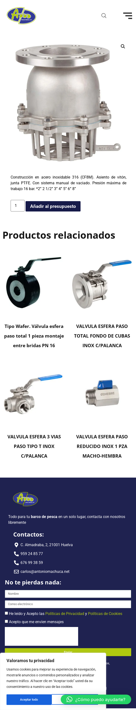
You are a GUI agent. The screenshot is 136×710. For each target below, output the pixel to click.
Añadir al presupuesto (53, 206)
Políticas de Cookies (105, 613)
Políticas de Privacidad (64, 613)
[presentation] (41, 636)
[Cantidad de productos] (18, 205)
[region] (53, 682)
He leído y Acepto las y (65, 613)
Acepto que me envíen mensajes (36, 621)
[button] (123, 46)
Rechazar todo (30, 700)
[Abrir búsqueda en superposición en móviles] (104, 15)
